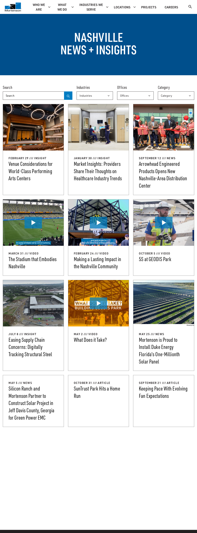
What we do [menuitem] (62, 7)
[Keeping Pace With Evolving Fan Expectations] (163, 401)
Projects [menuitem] (148, 7)
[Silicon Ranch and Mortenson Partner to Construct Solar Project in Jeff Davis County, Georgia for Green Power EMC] (33, 401)
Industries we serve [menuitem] (91, 7)
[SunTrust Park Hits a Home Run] (98, 401)
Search (7, 87)
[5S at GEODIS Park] (163, 237)
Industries (86, 95)
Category (166, 95)
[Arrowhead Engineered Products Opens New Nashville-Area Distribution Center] (163, 149)
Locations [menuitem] (122, 7)
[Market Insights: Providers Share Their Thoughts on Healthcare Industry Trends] (98, 149)
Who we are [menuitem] (39, 7)
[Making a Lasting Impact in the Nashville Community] (98, 237)
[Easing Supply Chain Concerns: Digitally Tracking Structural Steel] (33, 325)
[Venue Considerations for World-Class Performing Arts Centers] (33, 149)
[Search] (190, 7)
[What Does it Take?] (98, 325)
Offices (124, 95)
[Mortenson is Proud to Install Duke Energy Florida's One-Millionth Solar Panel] (163, 325)
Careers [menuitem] (171, 7)
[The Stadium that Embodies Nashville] (33, 237)
